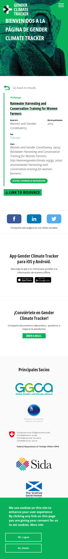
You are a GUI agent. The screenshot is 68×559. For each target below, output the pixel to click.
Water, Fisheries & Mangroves (29, 180)
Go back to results (24, 88)
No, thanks (23, 550)
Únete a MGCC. (34, 336)
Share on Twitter (54, 218)
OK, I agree (23, 539)
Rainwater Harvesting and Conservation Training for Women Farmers (33, 108)
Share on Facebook (14, 218)
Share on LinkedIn (34, 218)
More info (36, 527)
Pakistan (15, 138)
